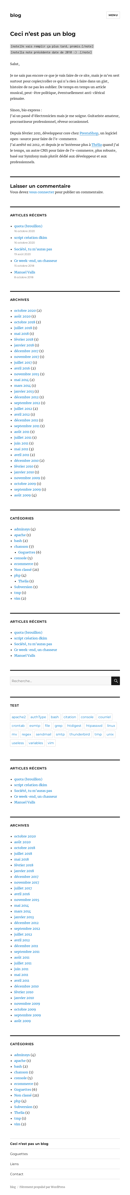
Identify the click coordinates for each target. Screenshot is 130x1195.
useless (18, 743)
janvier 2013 (24, 391)
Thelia (23, 581)
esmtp (34, 726)
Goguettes (26, 552)
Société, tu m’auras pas (33, 249)
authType (38, 717)
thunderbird (80, 734)
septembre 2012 (27, 403)
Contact (16, 1174)
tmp (17, 593)
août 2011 (21, 432)
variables (36, 743)
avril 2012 (22, 414)
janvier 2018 (24, 345)
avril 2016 (22, 368)
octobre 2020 (25, 310)
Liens (14, 1164)
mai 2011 (21, 449)
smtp (60, 734)
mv (14, 734)
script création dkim (30, 238)
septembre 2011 (26, 426)
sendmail (43, 734)
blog (15, 15)
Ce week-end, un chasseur (35, 261)
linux (111, 726)
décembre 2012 (26, 397)
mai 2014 (21, 380)
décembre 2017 (26, 351)
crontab (18, 726)
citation (70, 717)
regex (26, 734)
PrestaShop (89, 133)
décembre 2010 (26, 461)
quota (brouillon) (28, 226)
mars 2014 (22, 385)
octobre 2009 (25, 484)
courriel (104, 717)
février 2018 (23, 339)
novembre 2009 (27, 478)
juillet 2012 (23, 409)
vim (17, 598)
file (47, 726)
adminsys (22, 529)
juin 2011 (21, 443)
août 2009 (22, 495)
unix (110, 734)
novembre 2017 (26, 357)
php (17, 575)
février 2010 (23, 466)
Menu (113, 15)
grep (59, 726)
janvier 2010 (24, 472)
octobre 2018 (24, 322)
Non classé (23, 570)
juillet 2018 (23, 328)
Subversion (23, 587)
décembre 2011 (26, 420)
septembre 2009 (27, 489)
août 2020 (22, 316)
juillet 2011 (22, 437)
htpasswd (94, 726)
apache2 (19, 717)
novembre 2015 (26, 374)
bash (18, 541)
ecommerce (23, 564)
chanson (21, 546)
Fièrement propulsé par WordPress (42, 1187)
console (20, 558)
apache (20, 535)
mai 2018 (21, 334)
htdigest (74, 726)
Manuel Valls (24, 272)
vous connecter (41, 192)
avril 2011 (21, 455)
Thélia (97, 145)
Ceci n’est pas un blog (29, 1144)
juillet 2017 (23, 362)
